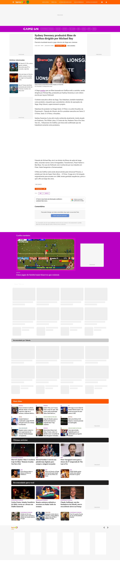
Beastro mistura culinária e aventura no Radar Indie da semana (46, 504)
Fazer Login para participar (60, 215)
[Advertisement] (97, 473)
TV (68, 405)
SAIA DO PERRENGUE (79, 2)
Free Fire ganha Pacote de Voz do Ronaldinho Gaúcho (76, 515)
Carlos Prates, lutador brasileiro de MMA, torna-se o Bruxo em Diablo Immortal (23, 504)
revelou (42, 90)
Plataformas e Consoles (17, 457)
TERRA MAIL (54, 2)
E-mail (102, 2)
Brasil (20, 417)
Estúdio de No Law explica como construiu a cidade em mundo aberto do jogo (28, 516)
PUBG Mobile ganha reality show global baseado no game (75, 473)
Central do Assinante (91, 2)
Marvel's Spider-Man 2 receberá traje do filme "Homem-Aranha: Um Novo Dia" (23, 462)
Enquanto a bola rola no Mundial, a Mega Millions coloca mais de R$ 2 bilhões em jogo (52, 516)
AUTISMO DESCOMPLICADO (65, 2)
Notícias (70, 417)
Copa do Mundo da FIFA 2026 (27, 2)
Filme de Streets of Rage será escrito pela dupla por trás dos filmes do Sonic (52, 474)
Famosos (21, 405)
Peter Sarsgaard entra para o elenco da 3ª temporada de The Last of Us (72, 462)
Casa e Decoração (23, 428)
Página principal (20, 2)
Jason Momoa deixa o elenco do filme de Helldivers (27, 473)
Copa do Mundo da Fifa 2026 (50, 417)
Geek (40, 193)
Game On (47, 193)
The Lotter (47, 512)
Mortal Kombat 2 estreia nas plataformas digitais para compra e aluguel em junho (46, 462)
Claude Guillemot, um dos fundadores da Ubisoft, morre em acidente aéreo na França (71, 504)
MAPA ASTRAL (45, 2)
